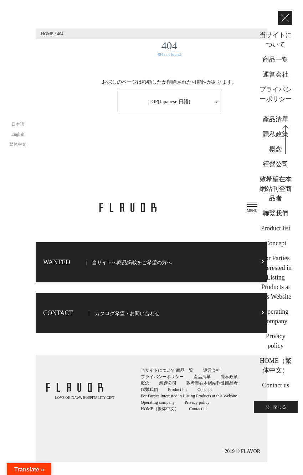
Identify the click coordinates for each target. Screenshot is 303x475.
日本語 (17, 124)
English (18, 134)
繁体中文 (17, 144)
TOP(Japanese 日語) (169, 101)
